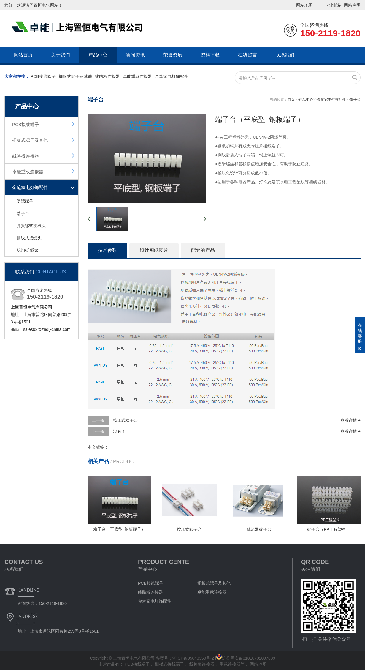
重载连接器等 (233, 664)
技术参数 (107, 250)
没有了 (119, 431)
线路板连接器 (107, 76)
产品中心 (97, 54)
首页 (291, 99)
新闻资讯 (135, 54)
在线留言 (247, 54)
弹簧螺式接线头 (31, 225)
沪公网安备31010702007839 (245, 658)
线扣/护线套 (28, 250)
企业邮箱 (333, 5)
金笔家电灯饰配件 (171, 76)
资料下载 (210, 54)
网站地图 (304, 5)
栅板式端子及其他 (75, 76)
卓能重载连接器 (137, 76)
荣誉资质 (172, 54)
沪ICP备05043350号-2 (193, 658)
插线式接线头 (29, 237)
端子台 (23, 213)
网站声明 (352, 5)
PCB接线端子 (43, 76)
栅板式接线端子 (170, 664)
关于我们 (60, 54)
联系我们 (284, 54)
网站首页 (23, 54)
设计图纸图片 (154, 250)
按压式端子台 (125, 420)
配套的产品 (203, 250)
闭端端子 (25, 201)
